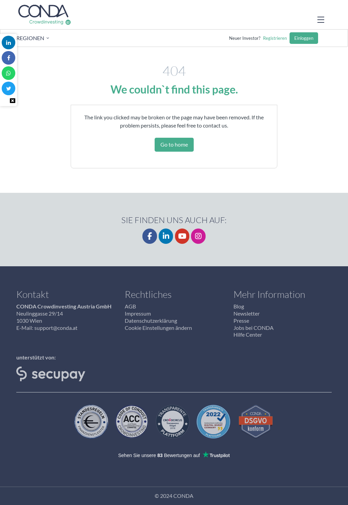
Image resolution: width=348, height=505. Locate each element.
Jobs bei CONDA (253, 327)
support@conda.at (55, 327)
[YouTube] (182, 236)
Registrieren (275, 38)
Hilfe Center (247, 334)
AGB (130, 306)
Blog (238, 306)
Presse (241, 320)
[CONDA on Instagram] (198, 236)
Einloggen (303, 38)
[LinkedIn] (166, 236)
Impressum (138, 313)
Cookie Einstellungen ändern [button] (158, 327)
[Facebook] (149, 236)
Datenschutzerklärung (151, 320)
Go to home (174, 144)
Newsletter (246, 313)
